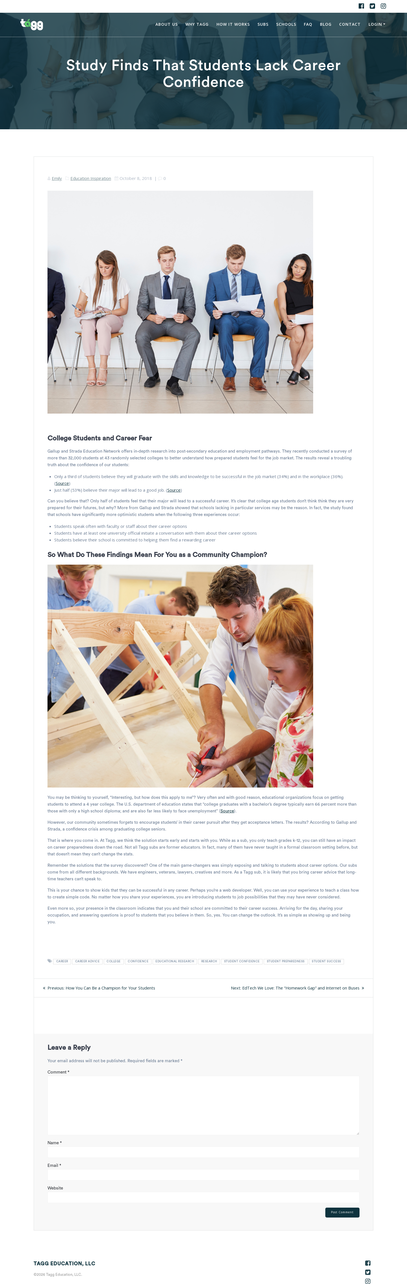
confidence (138, 961)
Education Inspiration (90, 178)
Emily (57, 178)
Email (54, 1165)
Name (54, 1143)
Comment (58, 1072)
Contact (350, 24)
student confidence (242, 961)
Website (55, 1188)
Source (62, 483)
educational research (174, 961)
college (114, 961)
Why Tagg (197, 24)
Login (375, 24)
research (209, 961)
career (62, 961)
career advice (87, 961)
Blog (326, 24)
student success (326, 961)
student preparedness (286, 961)
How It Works (233, 24)
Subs (263, 24)
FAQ (308, 24)
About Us (166, 24)
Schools (286, 24)
